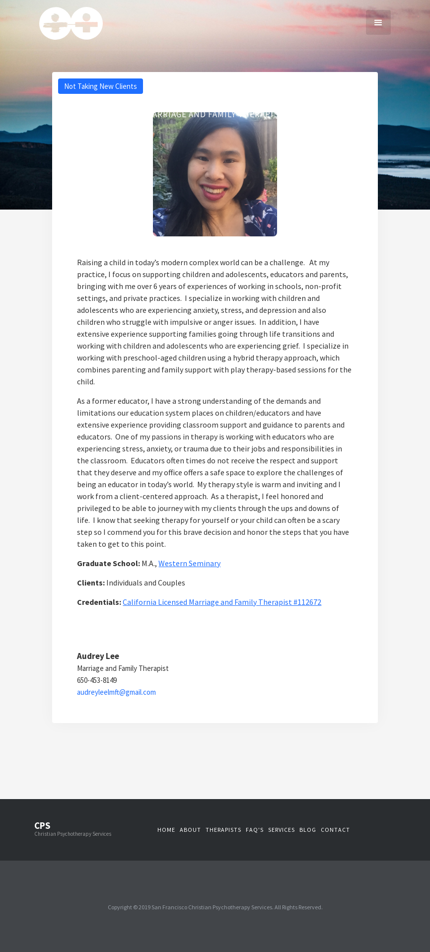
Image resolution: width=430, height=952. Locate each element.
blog (307, 829)
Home (166, 829)
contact (335, 829)
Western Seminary (189, 563)
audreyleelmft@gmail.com (116, 692)
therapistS (223, 829)
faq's (255, 829)
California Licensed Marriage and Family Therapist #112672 (222, 602)
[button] (378, 22)
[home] (71, 25)
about (190, 829)
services (281, 829)
